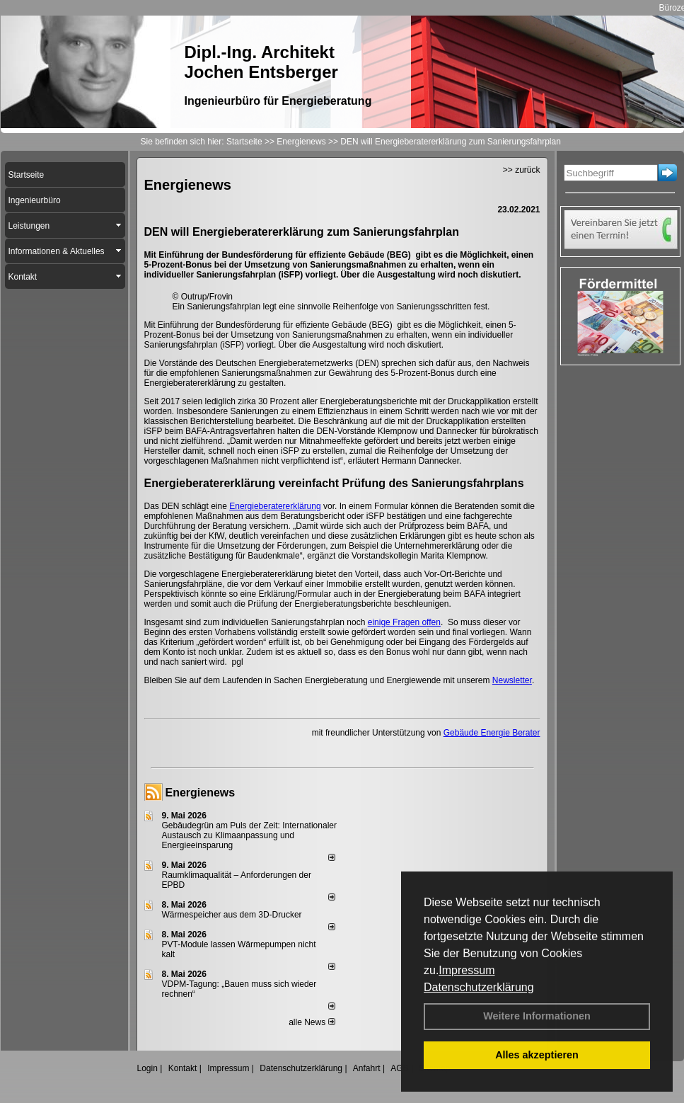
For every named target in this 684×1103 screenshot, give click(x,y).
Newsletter (512, 680)
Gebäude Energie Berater (492, 733)
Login (147, 1068)
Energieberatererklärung (274, 506)
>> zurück (521, 170)
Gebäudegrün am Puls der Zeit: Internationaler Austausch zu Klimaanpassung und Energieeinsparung (249, 835)
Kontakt (182, 1068)
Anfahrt (367, 1068)
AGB (399, 1068)
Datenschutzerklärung (479, 987)
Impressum (466, 970)
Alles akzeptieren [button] (537, 1055)
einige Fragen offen (404, 622)
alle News (312, 1022)
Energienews (201, 793)
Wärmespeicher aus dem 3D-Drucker (232, 915)
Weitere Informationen (537, 1016)
